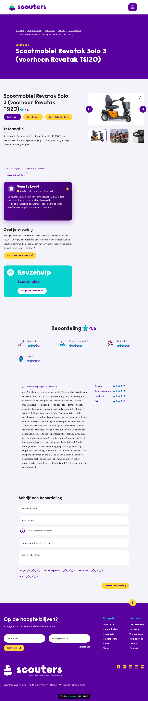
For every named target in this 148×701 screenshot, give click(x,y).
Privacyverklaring (49, 685)
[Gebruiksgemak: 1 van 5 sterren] (63, 570)
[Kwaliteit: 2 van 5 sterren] (94, 570)
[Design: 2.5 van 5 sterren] (33, 570)
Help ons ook (136, 638)
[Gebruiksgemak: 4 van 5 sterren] (71, 570)
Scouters (20, 30)
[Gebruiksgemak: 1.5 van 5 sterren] (64, 570)
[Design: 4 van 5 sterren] (36, 570)
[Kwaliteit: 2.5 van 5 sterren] (95, 570)
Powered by (72, 685)
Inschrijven (14, 647)
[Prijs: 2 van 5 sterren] (29, 576)
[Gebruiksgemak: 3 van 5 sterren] (68, 570)
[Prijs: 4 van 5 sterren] (34, 576)
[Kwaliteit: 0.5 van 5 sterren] (90, 570)
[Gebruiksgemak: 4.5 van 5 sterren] (72, 570)
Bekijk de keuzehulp (32, 290)
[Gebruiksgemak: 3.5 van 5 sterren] (70, 570)
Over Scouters (137, 624)
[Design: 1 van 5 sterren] (29, 570)
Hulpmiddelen (34, 30)
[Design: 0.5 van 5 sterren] (27, 570)
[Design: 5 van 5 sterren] (39, 570)
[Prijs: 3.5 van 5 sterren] (33, 576)
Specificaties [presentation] (33, 117)
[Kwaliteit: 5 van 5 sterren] (102, 570)
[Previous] (89, 109)
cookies (73, 696)
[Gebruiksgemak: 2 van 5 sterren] (66, 570)
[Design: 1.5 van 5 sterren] (30, 570)
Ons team (135, 629)
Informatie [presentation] (12, 117)
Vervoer (61, 30)
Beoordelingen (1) (59, 117)
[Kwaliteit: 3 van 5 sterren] (96, 570)
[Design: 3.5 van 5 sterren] (35, 570)
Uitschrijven (84, 646)
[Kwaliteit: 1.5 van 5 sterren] (93, 570)
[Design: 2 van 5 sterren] (31, 570)
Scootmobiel (75, 30)
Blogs (106, 648)
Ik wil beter (109, 624)
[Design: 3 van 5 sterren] (34, 570)
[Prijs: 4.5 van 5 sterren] (35, 576)
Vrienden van (136, 633)
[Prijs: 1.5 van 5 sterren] (27, 576)
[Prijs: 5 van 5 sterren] (37, 576)
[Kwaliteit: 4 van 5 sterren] (99, 570)
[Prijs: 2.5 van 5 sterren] (30, 576)
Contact (134, 648)
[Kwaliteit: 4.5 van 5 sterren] (100, 570)
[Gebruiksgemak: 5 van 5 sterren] (74, 570)
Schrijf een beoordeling (20, 255)
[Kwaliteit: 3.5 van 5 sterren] (98, 570)
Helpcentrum (110, 638)
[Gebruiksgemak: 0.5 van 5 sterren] (62, 570)
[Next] (142, 109)
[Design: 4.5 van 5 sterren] (38, 570)
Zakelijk (134, 643)
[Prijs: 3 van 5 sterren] (31, 576)
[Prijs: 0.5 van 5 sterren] (25, 576)
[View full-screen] (140, 97)
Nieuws (107, 643)
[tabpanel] (38, 143)
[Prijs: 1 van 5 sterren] (26, 576)
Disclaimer (33, 685)
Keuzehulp (108, 633)
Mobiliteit (50, 30)
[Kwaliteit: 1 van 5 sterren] (91, 570)
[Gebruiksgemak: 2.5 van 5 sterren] (67, 570)
